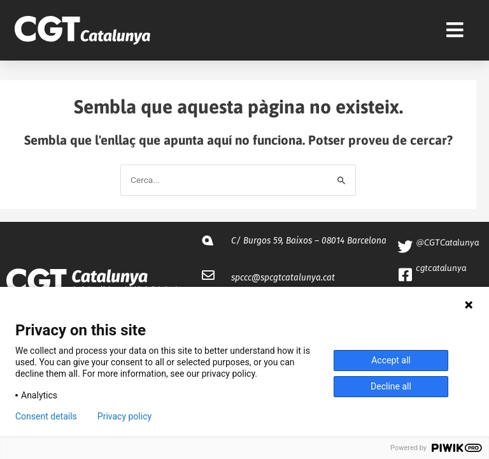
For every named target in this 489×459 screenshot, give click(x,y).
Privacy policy (124, 416)
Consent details (46, 416)
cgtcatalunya (441, 268)
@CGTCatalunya (447, 242)
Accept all (391, 360)
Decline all (391, 386)
